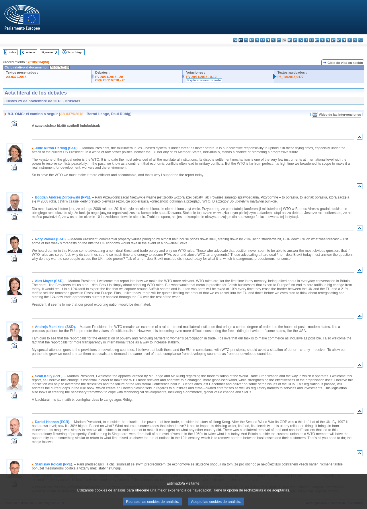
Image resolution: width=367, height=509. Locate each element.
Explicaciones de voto (204, 80)
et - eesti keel (262, 40)
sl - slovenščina (350, 40)
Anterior (31, 52)
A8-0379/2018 (16, 76)
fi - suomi (355, 40)
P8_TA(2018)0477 (291, 76)
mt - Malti (317, 40)
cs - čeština (246, 40)
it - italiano (295, 40)
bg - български (235, 40)
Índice (12, 52)
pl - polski (328, 40)
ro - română (339, 40)
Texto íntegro (75, 52)
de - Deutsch (257, 40)
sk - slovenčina (344, 40)
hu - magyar (311, 40)
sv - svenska (360, 40)
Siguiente (47, 52)
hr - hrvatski (290, 40)
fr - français (279, 40)
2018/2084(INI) (38, 62)
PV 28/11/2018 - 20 (109, 76)
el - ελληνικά (268, 40)
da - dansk (251, 40)
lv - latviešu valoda (300, 40)
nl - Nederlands (322, 40)
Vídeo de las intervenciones (340, 114)
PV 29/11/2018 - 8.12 (201, 76)
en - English (273, 40)
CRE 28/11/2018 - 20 (110, 80)
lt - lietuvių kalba (306, 40)
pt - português (333, 40)
